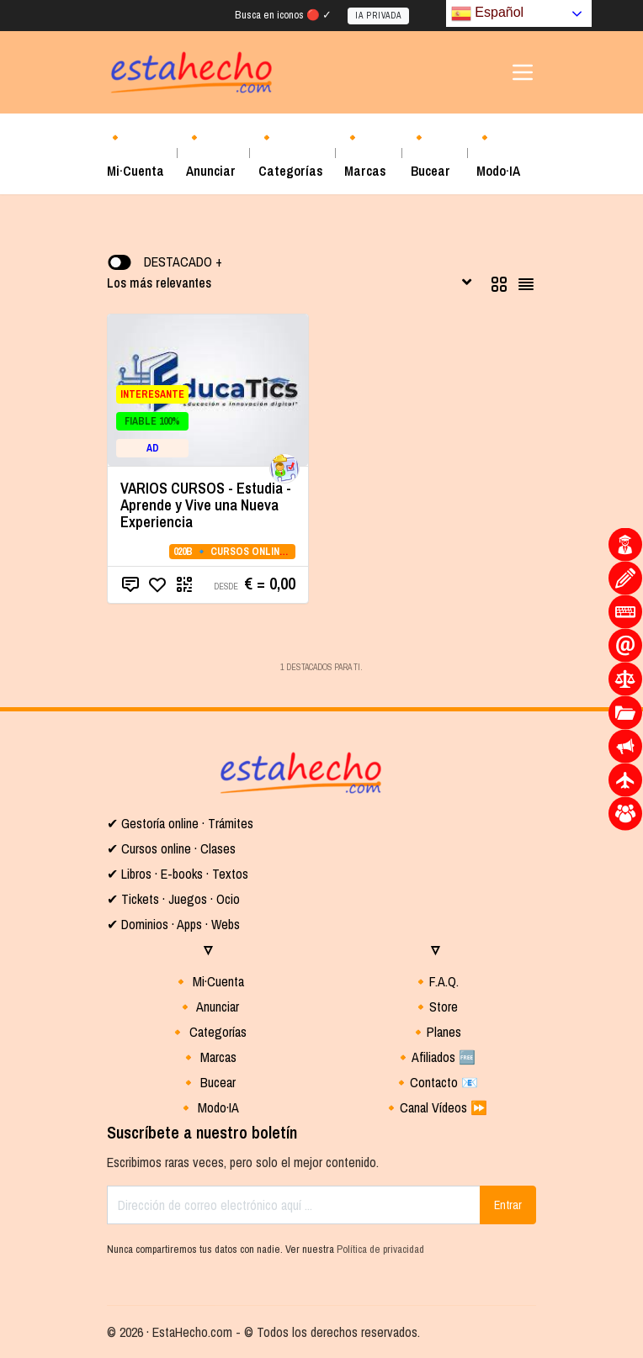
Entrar (508, 1205)
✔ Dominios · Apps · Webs (173, 924)
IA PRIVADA (378, 15)
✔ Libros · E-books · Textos (177, 873)
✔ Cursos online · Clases (171, 848)
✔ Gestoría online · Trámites (180, 823)
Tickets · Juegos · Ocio (179, 899)
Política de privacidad (380, 1249)
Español (487, 13)
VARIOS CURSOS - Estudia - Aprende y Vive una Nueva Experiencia (205, 505)
